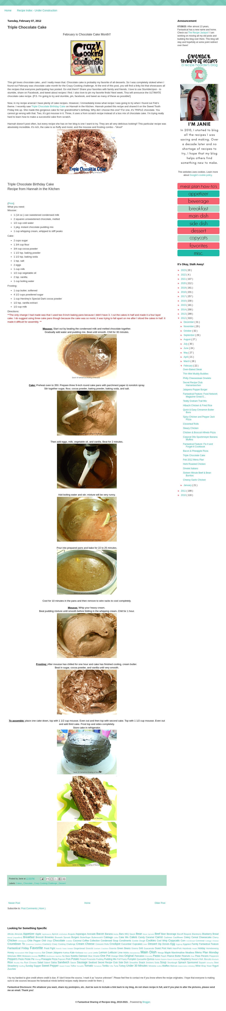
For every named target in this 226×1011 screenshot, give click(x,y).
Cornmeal (200, 941)
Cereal (195, 937)
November (189, 326)
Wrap (204, 966)
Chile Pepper (34, 940)
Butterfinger (86, 937)
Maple (168, 952)
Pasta (157, 955)
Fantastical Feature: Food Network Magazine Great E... (200, 395)
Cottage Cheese (212, 941)
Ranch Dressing (174, 959)
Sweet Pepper (50, 965)
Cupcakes (137, 944)
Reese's (195, 959)
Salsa (54, 962)
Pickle (28, 959)
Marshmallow (178, 952)
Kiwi (86, 953)
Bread (216, 934)
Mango (161, 953)
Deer (145, 944)
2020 (184, 283)
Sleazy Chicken (191, 428)
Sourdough (172, 962)
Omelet (96, 956)
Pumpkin (132, 959)
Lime (120, 952)
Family (195, 944)
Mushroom (50, 956)
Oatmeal (83, 956)
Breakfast (29, 937)
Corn (183, 940)
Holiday (202, 948)
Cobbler (69, 941)
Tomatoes (98, 966)
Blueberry (207, 934)
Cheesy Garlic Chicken (194, 480)
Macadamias (135, 953)
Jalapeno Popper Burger (195, 389)
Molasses (26, 956)
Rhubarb (215, 959)
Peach (164, 956)
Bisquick (188, 934)
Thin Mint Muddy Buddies (195, 373)
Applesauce (47, 934)
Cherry (216, 937)
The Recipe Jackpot (198, 32)
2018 (184, 292)
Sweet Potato (65, 966)
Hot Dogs (29, 953)
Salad (40, 962)
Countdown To (16, 943)
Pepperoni (214, 956)
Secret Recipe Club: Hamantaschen (193, 383)
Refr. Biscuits (205, 959)
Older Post (160, 903)
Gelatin (70, 948)
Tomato (89, 965)
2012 (184, 318)
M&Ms (126, 953)
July (186, 344)
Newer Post (14, 903)
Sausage (83, 962)
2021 (184, 279)
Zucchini (11, 969)
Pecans (205, 956)
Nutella (75, 956)
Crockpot (115, 943)
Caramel (150, 937)
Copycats (174, 940)
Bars (122, 934)
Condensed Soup (110, 940)
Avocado (92, 934)
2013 (184, 314)
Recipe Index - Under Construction (37, 10)
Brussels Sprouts (63, 937)
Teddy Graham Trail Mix (195, 401)
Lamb (90, 953)
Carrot (159, 937)
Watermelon (183, 966)
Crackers (38, 944)
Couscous (30, 944)
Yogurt (215, 966)
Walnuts (174, 966)
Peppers (12, 958)
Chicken (12, 940)
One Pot (105, 955)
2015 (184, 305)
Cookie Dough (139, 941)
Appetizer (29, 933)
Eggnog (179, 944)
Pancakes (139, 956)
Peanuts (186, 956)
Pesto (21, 959)
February (188, 365)
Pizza (55, 959)
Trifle (111, 966)
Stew (216, 962)
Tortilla (105, 966)
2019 (184, 287)
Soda (157, 962)
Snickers (150, 962)
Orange (115, 956)
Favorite (37, 948)
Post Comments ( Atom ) (33, 908)
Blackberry (197, 934)
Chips (50, 941)
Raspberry (186, 959)
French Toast (61, 948)
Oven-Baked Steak (192, 369)
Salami (47, 962)
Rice (10, 962)
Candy (142, 937)
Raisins (164, 959)
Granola (113, 948)
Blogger (146, 1002)
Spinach (182, 962)
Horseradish (20, 953)
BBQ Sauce (130, 934)
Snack (142, 962)
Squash (203, 962)
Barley (116, 934)
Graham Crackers (101, 948)
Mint (19, 956)
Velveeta (152, 966)
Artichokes (63, 934)
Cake (116, 937)
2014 (184, 309)
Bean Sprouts (149, 934)
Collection (95, 940)
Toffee (74, 966)
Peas (198, 956)
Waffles (166, 966)
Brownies (50, 937)
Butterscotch (98, 937)
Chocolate (28, 883)
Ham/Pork (177, 948)
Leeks (96, 953)
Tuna (116, 966)
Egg (173, 943)
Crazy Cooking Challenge (46, 883)
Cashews (168, 937)
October (188, 331)
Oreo (121, 956)
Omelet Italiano (190, 468)
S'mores (33, 962)
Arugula (71, 934)
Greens (135, 948)
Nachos (58, 956)
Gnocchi (90, 948)
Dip (160, 944)
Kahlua (66, 953)
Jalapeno (58, 952)
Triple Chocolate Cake (194, 455)
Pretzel (83, 959)
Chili (44, 940)
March (187, 361)
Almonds (19, 934)
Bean (139, 933)
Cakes (19, 883)
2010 (184, 495)
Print (10, 203)
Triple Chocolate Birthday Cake (48, 106)
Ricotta (17, 963)
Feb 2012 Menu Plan (193, 459)
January (188, 485)
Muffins (42, 956)
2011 (184, 491)
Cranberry (47, 944)
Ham (170, 948)
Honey (11, 952)
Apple (38, 934)
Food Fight (50, 948)
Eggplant (187, 944)
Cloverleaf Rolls (191, 424)
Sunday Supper (34, 966)
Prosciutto (91, 959)
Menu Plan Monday (207, 952)
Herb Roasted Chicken (194, 464)
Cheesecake (206, 937)
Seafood (93, 962)
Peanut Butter (174, 956)
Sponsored (193, 962)
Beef (158, 933)
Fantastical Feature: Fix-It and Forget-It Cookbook (198, 445)
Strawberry (13, 966)
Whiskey (191, 966)
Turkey (122, 966)
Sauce (73, 962)
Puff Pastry (122, 959)
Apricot (55, 934)
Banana (109, 934)
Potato (75, 958)
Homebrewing (212, 948)
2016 (184, 301)
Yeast (209, 966)
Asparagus (81, 934)
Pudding (100, 959)
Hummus (38, 953)
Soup (163, 962)
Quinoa (151, 959)
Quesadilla (142, 959)
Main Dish (149, 952)
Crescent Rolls (102, 944)
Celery (187, 937)
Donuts (166, 944)
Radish (158, 959)
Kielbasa (79, 953)
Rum (26, 962)
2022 (184, 274)
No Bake (66, 956)
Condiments (125, 940)
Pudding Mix (110, 959)
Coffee (86, 940)
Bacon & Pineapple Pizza (195, 451)
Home (7, 10)
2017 (184, 296)
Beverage (172, 934)
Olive (90, 956)
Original (129, 955)
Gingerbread (80, 948)
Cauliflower (178, 937)
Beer (164, 934)
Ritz (22, 963)
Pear (193, 956)
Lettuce (113, 952)
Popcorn (62, 959)
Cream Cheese (85, 943)
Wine (198, 966)
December (189, 322)
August (187, 339)
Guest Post (161, 948)
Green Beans (124, 948)
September (189, 335)
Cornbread (191, 941)
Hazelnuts (187, 948)
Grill (141, 948)
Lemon (103, 952)
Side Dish (124, 962)
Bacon (100, 933)
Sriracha (210, 963)
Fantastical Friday (18, 948)
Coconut (77, 940)
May (186, 352)
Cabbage (109, 937)
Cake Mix (124, 937)
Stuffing (22, 966)
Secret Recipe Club (108, 962)
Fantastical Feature (209, 944)
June (186, 348)
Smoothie (134, 962)
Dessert (62, 883)
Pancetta (149, 956)
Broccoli (40, 937)
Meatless (190, 952)
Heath (195, 948)
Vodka (159, 966)
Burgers (75, 937)
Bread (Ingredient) (15, 937)
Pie (33, 959)
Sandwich (64, 962)
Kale (72, 952)
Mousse (34, 956)
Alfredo (11, 934)
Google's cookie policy (201, 175)
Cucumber (126, 944)
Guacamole (149, 948)
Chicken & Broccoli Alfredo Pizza (199, 432)
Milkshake (12, 956)
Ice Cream (47, 952)
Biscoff (180, 934)
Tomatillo (80, 966)
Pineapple (46, 959)
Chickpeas (22, 941)
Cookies (151, 940)
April (186, 357)
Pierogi (38, 959)
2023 (184, 270)
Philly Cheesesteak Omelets (197, 378)
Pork (68, 959)
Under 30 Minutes (137, 965)
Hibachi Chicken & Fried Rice (197, 405)
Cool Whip (162, 940)
